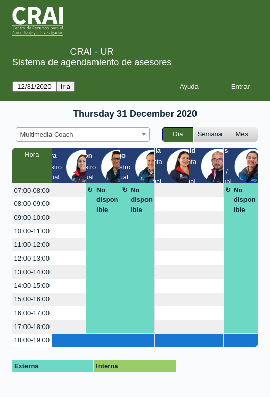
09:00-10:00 (32, 217)
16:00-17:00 (32, 313)
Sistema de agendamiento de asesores (91, 62)
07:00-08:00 (32, 190)
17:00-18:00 (32, 327)
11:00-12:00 (32, 244)
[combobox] (83, 134)
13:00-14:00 (32, 272)
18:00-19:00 (32, 340)
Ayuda (189, 86)
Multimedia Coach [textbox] (46, 134)
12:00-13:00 (32, 258)
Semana (210, 134)
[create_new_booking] (69, 190)
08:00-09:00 (32, 203)
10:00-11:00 (32, 231)
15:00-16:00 (32, 299)
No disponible (107, 200)
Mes (242, 134)
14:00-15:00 (32, 285)
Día (178, 134)
